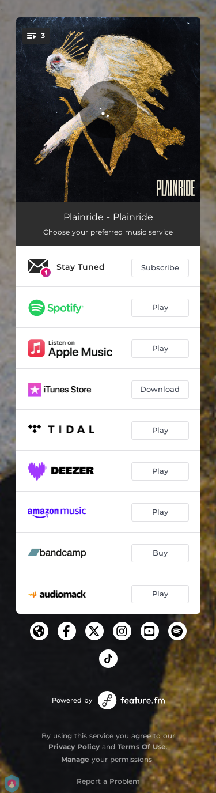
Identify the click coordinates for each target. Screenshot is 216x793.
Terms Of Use (142, 746)
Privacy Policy (74, 746)
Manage (75, 759)
